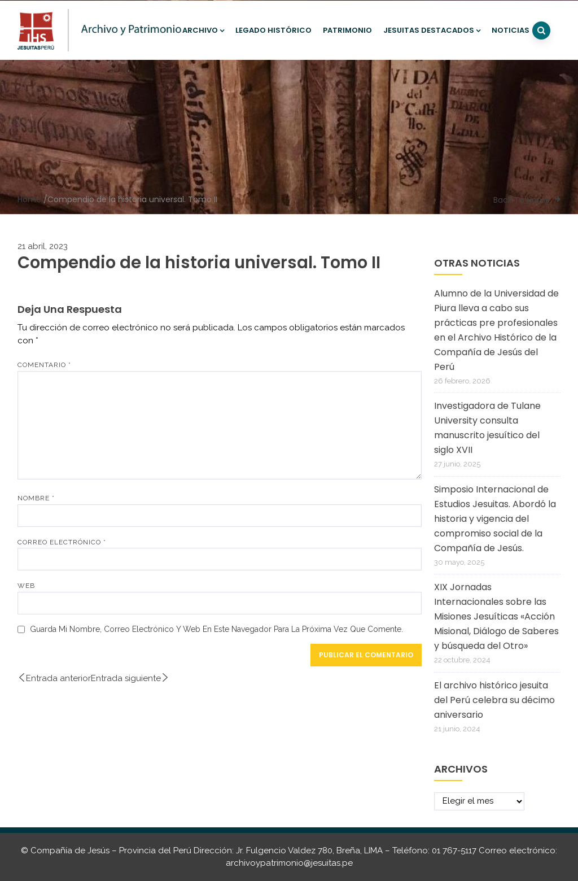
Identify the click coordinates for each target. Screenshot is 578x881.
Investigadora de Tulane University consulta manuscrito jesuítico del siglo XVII (487, 427)
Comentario (44, 365)
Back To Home (521, 200)
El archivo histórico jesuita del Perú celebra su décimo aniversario (494, 700)
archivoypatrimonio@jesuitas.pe (289, 863)
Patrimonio (347, 30)
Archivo (203, 30)
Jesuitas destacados (431, 30)
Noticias (510, 30)
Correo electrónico (61, 542)
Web (26, 586)
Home (29, 199)
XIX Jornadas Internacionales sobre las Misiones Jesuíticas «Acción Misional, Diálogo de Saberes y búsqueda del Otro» (496, 616)
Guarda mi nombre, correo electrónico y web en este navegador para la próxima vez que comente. (216, 629)
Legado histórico (273, 30)
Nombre (36, 498)
